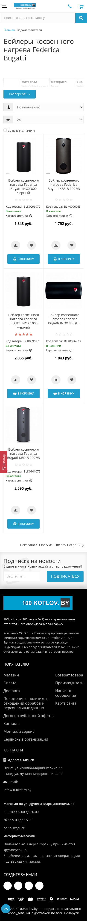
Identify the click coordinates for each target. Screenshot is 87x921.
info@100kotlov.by (17, 790)
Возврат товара (69, 675)
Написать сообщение (65, 693)
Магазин (11, 675)
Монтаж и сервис (18, 731)
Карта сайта (65, 703)
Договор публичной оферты (28, 715)
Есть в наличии (19, 130)
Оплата (9, 683)
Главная (9, 30)
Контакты (11, 723)
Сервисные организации (25, 739)
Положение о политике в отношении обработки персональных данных (25, 703)
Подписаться (65, 576)
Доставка (11, 690)
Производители (69, 683)
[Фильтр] (3, 462)
